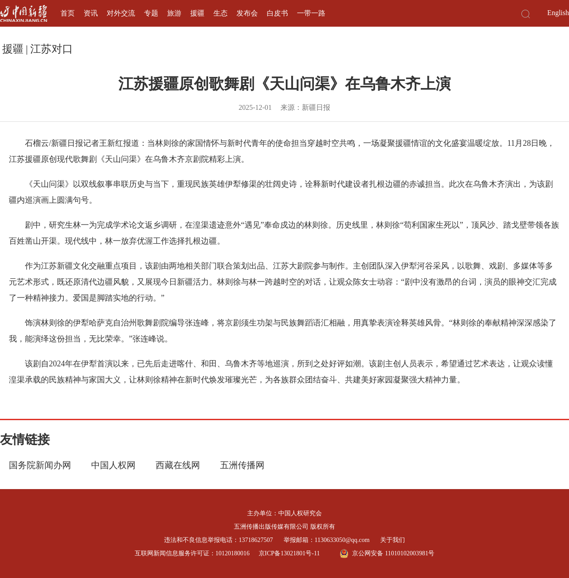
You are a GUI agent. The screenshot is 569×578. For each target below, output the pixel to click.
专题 (151, 13)
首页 (67, 13)
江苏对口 (51, 49)
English (558, 12)
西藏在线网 (178, 465)
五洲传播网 (242, 465)
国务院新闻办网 (40, 465)
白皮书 (277, 13)
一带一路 (311, 13)
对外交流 (121, 13)
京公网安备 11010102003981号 (387, 553)
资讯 (91, 13)
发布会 (247, 13)
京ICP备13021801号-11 (289, 553)
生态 (220, 13)
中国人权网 (113, 465)
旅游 (174, 13)
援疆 (197, 13)
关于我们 (392, 540)
